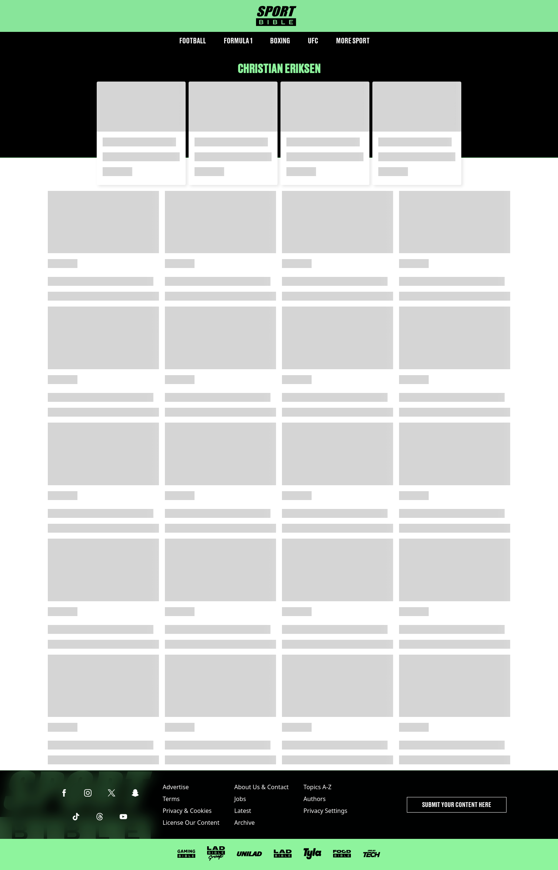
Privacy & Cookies (187, 811)
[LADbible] (283, 854)
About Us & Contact (261, 787)
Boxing (280, 40)
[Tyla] (312, 853)
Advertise (176, 787)
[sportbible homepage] (276, 16)
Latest (242, 811)
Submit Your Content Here (456, 804)
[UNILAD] (249, 853)
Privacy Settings (325, 811)
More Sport (353, 40)
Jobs (240, 799)
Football (192, 40)
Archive (244, 822)
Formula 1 (238, 40)
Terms (171, 799)
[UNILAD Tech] (372, 853)
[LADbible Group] (216, 853)
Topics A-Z (317, 787)
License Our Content (191, 822)
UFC (313, 40)
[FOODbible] (342, 853)
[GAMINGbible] (186, 854)
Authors (314, 799)
